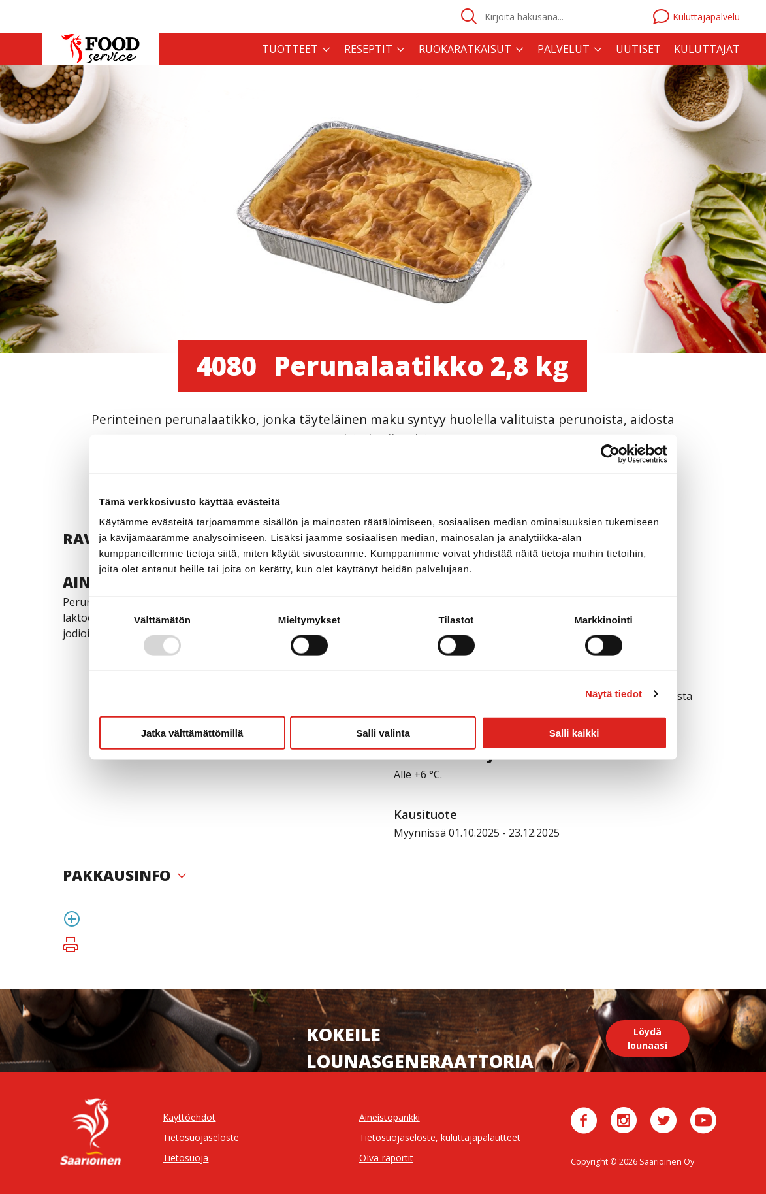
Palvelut (563, 49)
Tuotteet (290, 49)
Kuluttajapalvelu (696, 16)
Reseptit (368, 49)
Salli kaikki (574, 732)
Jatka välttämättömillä (192, 732)
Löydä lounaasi (647, 1038)
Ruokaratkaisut (465, 49)
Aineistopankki (389, 1117)
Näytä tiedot (613, 693)
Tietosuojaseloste (201, 1137)
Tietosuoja (185, 1158)
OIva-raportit (386, 1158)
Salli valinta (383, 732)
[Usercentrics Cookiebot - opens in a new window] (610, 453)
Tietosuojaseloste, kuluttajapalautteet (439, 1137)
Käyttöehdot (189, 1117)
